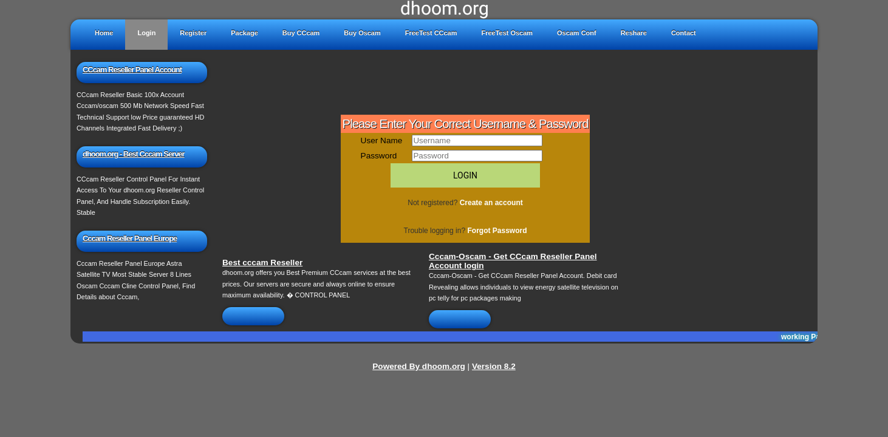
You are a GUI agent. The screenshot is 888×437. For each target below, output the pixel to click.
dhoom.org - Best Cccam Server (134, 153)
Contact (683, 32)
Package (244, 32)
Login (146, 32)
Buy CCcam (301, 32)
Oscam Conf (576, 32)
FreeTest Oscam (507, 32)
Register (193, 32)
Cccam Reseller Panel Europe (130, 238)
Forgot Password (497, 230)
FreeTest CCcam (431, 32)
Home (104, 32)
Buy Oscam (362, 32)
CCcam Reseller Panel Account (132, 69)
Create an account (491, 202)
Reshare (634, 32)
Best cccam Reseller (262, 262)
